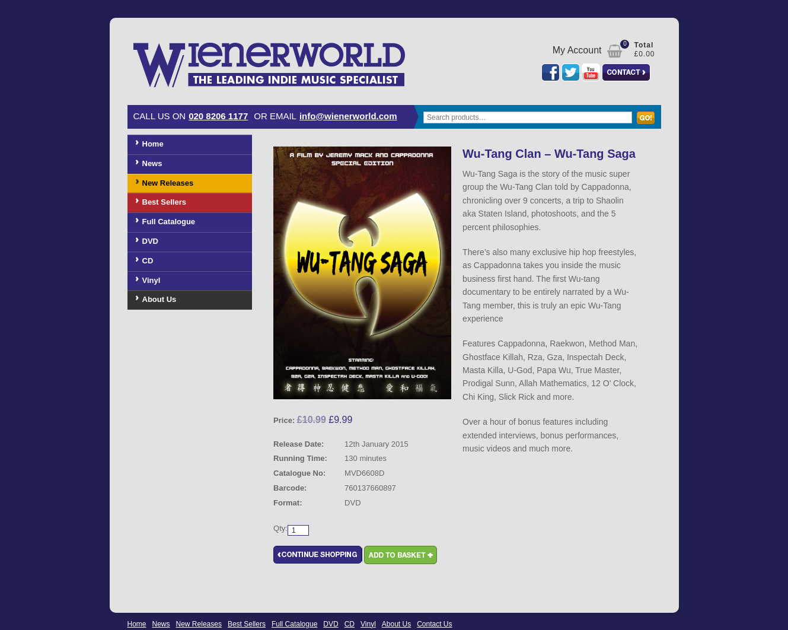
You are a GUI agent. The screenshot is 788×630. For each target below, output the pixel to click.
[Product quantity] (298, 530)
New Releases (168, 183)
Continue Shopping (317, 555)
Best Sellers (164, 202)
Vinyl (151, 280)
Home (153, 143)
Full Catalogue (169, 221)
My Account (577, 50)
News (152, 163)
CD (148, 260)
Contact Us (434, 624)
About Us (159, 299)
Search (649, 123)
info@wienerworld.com (348, 116)
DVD (150, 241)
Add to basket (400, 555)
